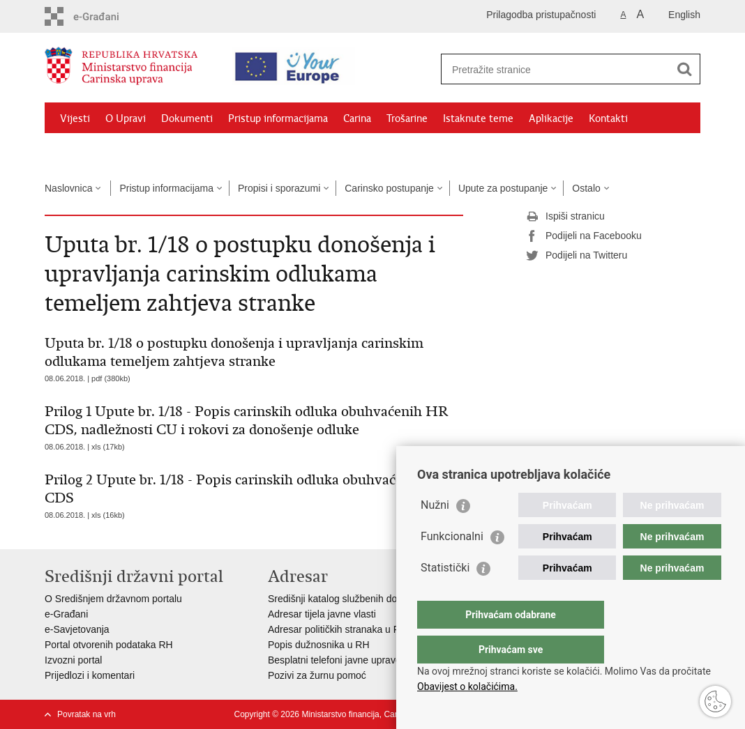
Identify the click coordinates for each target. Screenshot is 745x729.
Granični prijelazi (97, 150)
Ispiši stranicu (565, 216)
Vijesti (75, 118)
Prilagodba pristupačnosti (541, 14)
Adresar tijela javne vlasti (322, 614)
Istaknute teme (478, 118)
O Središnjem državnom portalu (113, 598)
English (684, 14)
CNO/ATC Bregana (192, 150)
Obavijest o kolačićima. (467, 686)
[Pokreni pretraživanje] (684, 69)
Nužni (435, 532)
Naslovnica (68, 188)
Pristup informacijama (278, 118)
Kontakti (608, 118)
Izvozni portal (73, 660)
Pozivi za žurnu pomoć (317, 675)
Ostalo (586, 188)
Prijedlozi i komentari (90, 675)
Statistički (445, 595)
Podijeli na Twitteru (576, 256)
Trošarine (407, 118)
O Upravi (125, 118)
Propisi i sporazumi (279, 188)
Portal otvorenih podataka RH (109, 644)
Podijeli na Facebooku (584, 236)
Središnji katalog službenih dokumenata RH (362, 598)
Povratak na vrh (86, 714)
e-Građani (66, 614)
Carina (357, 118)
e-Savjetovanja (77, 629)
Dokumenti (187, 118)
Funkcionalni (452, 564)
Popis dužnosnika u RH (319, 644)
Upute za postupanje (503, 188)
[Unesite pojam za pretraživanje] (558, 69)
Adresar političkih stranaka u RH (337, 629)
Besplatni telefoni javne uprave (334, 660)
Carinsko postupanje (389, 188)
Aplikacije (551, 118)
